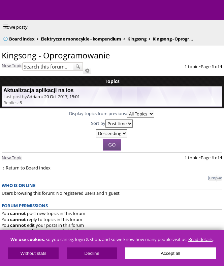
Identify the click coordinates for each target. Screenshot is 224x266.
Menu (10, 10)
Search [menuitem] (218, 38)
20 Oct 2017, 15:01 (62, 97)
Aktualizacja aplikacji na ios (38, 90)
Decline (91, 253)
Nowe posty (15, 27)
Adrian (33, 97)
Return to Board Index (28, 168)
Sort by (112, 123)
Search (78, 66)
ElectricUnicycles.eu (49, 10)
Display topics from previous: (111, 114)
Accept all (170, 253)
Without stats (33, 253)
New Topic (12, 65)
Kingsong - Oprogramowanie (56, 55)
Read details (200, 239)
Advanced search (87, 71)
